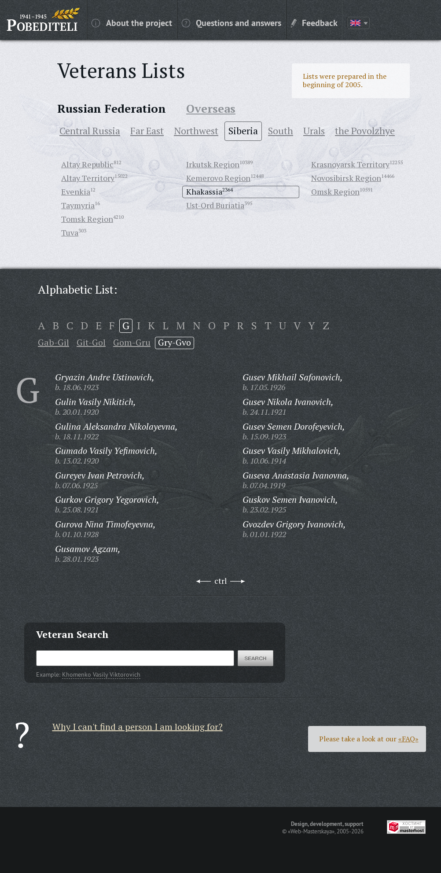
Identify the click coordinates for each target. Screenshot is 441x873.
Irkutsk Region (212, 164)
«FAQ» (408, 739)
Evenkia (75, 191)
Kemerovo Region (218, 178)
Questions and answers (231, 22)
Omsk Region (335, 191)
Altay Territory (87, 178)
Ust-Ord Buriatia (215, 205)
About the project (132, 22)
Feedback (314, 22)
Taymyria (78, 205)
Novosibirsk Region (346, 178)
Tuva (69, 232)
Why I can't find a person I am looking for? (137, 727)
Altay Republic (87, 164)
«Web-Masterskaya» (311, 831)
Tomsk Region (87, 219)
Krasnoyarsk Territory (350, 164)
